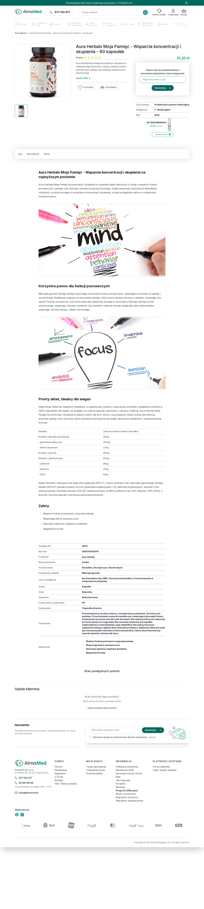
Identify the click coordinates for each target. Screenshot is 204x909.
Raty (118, 776)
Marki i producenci (126, 793)
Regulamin (60, 773)
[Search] (145, 12)
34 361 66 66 (24, 782)
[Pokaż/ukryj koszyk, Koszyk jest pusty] (184, 12)
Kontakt (59, 780)
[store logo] (28, 11)
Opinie (47, 154)
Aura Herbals (88, 557)
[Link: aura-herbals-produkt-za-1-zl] (162, 128)
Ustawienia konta (95, 770)
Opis (20, 154)
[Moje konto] (173, 12)
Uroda (54, 24)
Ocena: (79, 57)
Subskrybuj (162, 88)
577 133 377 (60, 12)
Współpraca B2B (125, 770)
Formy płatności (161, 766)
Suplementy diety (39, 24)
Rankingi (120, 787)
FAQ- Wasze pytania (65, 783)
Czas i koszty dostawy (165, 770)
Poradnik (120, 783)
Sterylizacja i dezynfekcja (145, 24)
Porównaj (108, 87)
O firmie (59, 776)
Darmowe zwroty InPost (129, 773)
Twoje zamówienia (96, 766)
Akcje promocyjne (181, 24)
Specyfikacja (33, 154)
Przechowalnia (94, 773)
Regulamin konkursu (127, 797)
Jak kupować (123, 780)
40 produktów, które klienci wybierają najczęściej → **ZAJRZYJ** (99, 3)
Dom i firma (127, 24)
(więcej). (152, 737)
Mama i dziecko (90, 24)
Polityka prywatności (127, 766)
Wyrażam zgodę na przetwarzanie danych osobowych (120, 737)
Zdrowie (20, 24)
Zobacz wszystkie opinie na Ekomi (102, 708)
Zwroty (58, 766)
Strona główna (21, 33)
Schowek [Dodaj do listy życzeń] (85, 87)
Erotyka (162, 24)
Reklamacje (61, 770)
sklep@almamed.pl (26, 793)
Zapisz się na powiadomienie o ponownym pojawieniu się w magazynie (162, 72)
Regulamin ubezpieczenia (129, 800)
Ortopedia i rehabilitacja (74, 24)
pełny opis (83, 78)
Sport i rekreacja (109, 24)
